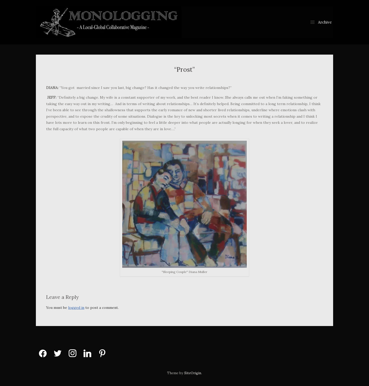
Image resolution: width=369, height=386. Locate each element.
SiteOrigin (192, 373)
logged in (76, 307)
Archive (321, 22)
